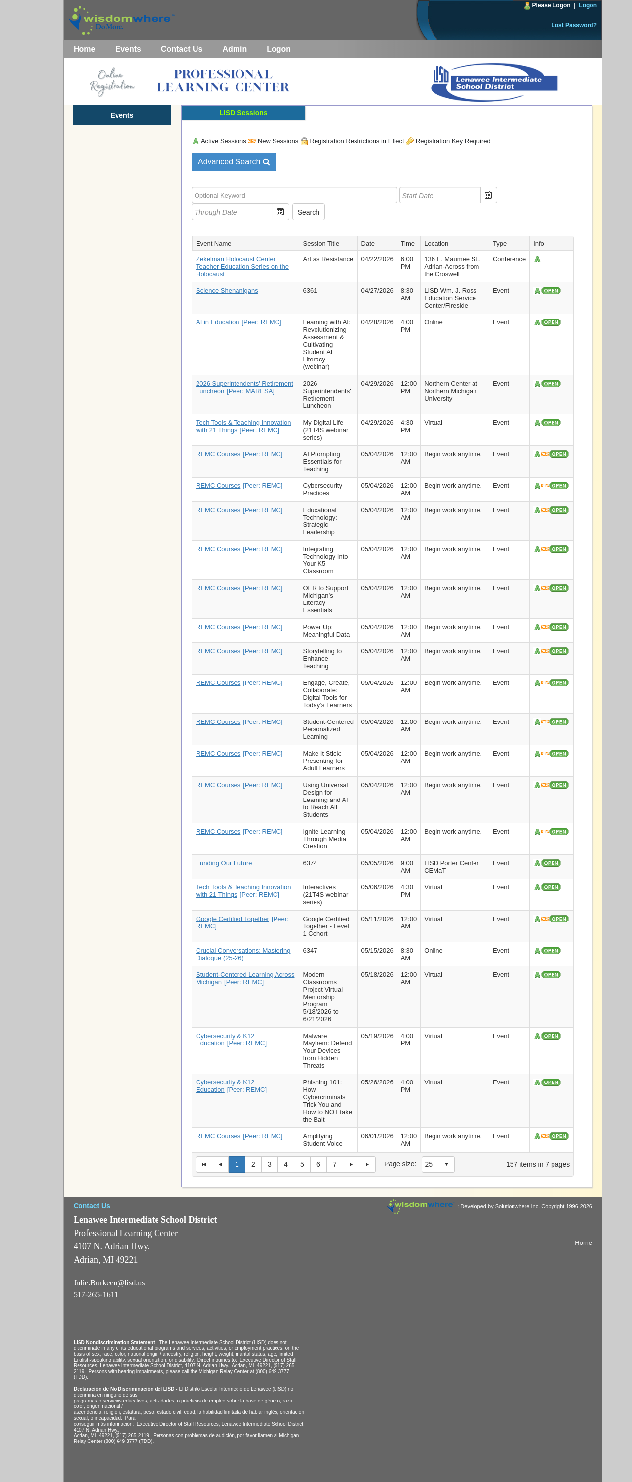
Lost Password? (574, 25)
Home (84, 49)
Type (500, 243)
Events (128, 49)
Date (368, 243)
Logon (588, 5)
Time (408, 243)
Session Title (321, 243)
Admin (234, 49)
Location (436, 243)
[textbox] (294, 195)
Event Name (214, 243)
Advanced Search (234, 162)
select (446, 1164)
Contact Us (181, 49)
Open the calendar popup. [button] (488, 195)
